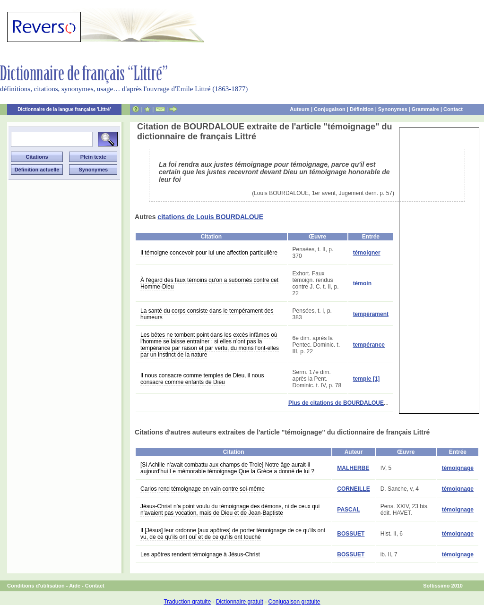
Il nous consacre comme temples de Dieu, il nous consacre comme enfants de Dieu (202, 378)
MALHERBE (353, 468)
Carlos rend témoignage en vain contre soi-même (202, 489)
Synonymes (392, 109)
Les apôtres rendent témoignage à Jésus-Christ (200, 554)
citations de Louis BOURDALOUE (210, 217)
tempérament (371, 314)
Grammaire (425, 109)
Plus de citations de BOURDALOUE (336, 403)
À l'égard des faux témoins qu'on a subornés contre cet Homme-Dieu (209, 283)
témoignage (458, 468)
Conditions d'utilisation (36, 585)
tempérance (369, 344)
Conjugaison (330, 109)
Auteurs (300, 109)
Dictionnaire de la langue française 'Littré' (64, 109)
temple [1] (366, 378)
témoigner (366, 252)
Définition (362, 109)
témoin (362, 283)
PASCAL (348, 509)
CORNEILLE (353, 489)
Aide (74, 585)
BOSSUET (350, 533)
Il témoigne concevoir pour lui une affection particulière (208, 252)
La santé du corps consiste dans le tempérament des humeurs (207, 314)
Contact (453, 109)
